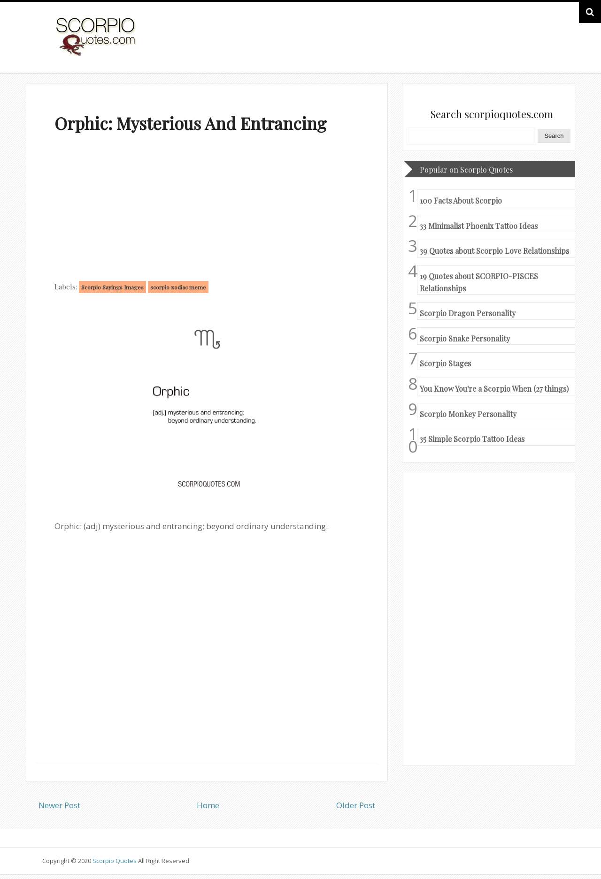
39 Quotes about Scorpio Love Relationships (494, 251)
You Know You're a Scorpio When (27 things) (494, 389)
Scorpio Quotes (115, 860)
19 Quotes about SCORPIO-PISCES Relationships (479, 282)
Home (208, 805)
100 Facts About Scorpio (461, 200)
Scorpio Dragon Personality (468, 313)
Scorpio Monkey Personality (468, 414)
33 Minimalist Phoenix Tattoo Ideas (479, 226)
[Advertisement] (206, 209)
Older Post (355, 805)
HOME (533, 46)
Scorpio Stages (445, 363)
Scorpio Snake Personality (465, 338)
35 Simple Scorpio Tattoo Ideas (472, 439)
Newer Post (59, 805)
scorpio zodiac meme (178, 287)
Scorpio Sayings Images (112, 287)
